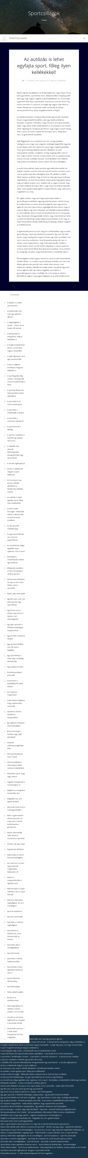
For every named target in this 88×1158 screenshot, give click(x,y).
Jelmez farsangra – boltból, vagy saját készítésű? (14, 734)
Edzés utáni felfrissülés (16, 593)
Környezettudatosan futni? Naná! (15, 756)
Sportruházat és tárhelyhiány (13, 980)
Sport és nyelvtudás (15, 916)
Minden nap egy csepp (16, 844)
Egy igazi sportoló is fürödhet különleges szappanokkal (15, 627)
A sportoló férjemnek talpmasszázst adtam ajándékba (15, 393)
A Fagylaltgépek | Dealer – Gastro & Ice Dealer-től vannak (15, 325)
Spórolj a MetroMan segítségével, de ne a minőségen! (15, 903)
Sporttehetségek (13, 986)
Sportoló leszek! (13, 953)
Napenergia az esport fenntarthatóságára (15, 857)
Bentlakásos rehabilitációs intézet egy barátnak (15, 560)
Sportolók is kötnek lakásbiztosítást (14, 960)
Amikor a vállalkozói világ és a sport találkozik (15, 472)
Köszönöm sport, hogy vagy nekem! (16, 775)
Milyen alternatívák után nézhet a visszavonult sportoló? (16, 835)
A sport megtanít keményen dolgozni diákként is (15, 367)
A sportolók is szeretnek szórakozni (15, 420)
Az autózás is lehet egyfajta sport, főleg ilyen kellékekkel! (15, 500)
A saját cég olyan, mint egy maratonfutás (16, 358)
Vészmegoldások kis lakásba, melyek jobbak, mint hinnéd (15, 1009)
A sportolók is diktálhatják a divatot (15, 412)
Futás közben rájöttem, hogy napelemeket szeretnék (16, 703)
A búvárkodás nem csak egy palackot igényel (14, 314)
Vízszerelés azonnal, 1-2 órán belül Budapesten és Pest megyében (16, 1033)
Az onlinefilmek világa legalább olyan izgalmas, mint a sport (16, 548)
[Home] (23, 81)
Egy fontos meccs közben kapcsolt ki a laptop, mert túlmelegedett (15, 615)
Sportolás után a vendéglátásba (13, 947)
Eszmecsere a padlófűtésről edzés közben (15, 683)
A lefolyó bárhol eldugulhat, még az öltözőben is (14, 336)
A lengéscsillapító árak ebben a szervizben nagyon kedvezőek (16, 348)
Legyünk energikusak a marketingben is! (16, 784)
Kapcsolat (43, 1109)
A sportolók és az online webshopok (14, 403)
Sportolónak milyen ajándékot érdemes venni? (15, 970)
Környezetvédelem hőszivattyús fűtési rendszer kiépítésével (15, 765)
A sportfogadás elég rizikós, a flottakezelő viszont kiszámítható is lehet (16, 380)
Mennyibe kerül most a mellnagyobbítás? (16, 809)
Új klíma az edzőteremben (13, 999)
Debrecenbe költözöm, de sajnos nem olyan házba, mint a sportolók (16, 584)
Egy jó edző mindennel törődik (16, 638)
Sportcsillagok (44, 14)
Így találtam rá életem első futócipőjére (16, 725)
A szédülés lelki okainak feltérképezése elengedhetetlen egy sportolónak (15, 452)
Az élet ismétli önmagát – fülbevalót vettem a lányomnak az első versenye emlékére (15, 514)
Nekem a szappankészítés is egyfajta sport (14, 880)
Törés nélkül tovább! (15, 992)
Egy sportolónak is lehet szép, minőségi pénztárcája (15, 658)
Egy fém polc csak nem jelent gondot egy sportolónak (16, 602)
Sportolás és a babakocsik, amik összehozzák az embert (14, 935)
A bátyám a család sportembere (14, 304)
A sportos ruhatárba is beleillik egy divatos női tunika (16, 438)
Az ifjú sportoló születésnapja (13, 527)
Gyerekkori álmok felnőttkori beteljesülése (14, 714)
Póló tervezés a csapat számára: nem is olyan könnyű (16, 891)
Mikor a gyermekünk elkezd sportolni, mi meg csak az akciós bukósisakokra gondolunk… (15, 821)
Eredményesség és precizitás (14, 674)
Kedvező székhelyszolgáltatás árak (15, 745)
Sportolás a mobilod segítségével (15, 924)
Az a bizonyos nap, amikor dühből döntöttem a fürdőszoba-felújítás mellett (15, 486)
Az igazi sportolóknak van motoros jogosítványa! (15, 537)
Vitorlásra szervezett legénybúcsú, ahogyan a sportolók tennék (16, 1020)
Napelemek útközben (15, 849)
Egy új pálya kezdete (15, 667)
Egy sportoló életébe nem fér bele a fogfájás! (15, 647)
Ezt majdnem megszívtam (12, 694)
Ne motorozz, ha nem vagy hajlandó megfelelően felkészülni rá (15, 868)
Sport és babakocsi (14, 911)
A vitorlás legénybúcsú (16, 463)
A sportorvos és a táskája (14, 428)
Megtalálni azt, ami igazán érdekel (14, 800)
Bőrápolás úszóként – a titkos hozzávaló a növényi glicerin (15, 571)
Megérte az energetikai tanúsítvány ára (16, 792)
